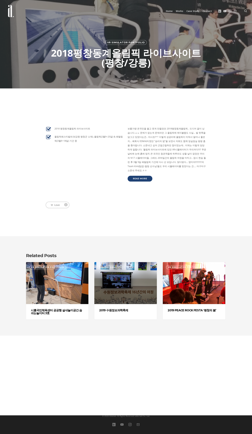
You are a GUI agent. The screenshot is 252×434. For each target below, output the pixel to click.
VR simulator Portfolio (126, 42)
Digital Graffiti (110, 331)
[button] (140, 243)
